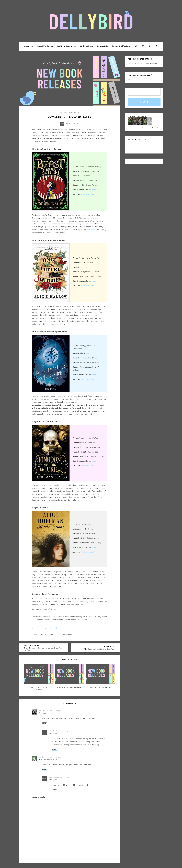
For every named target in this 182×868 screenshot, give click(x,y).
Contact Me (102, 46)
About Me (28, 46)
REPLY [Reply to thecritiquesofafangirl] (44, 769)
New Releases (67, 634)
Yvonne (42, 713)
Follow (131, 79)
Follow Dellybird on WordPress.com (143, 63)
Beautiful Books (45, 46)
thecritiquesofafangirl (48, 759)
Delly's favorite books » (151, 128)
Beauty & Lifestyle (121, 46)
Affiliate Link (87, 286)
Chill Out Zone (86, 46)
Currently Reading (138, 117)
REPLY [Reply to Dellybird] (55, 749)
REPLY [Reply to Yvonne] (44, 723)
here (94, 375)
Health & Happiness (66, 46)
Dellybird (53, 733)
